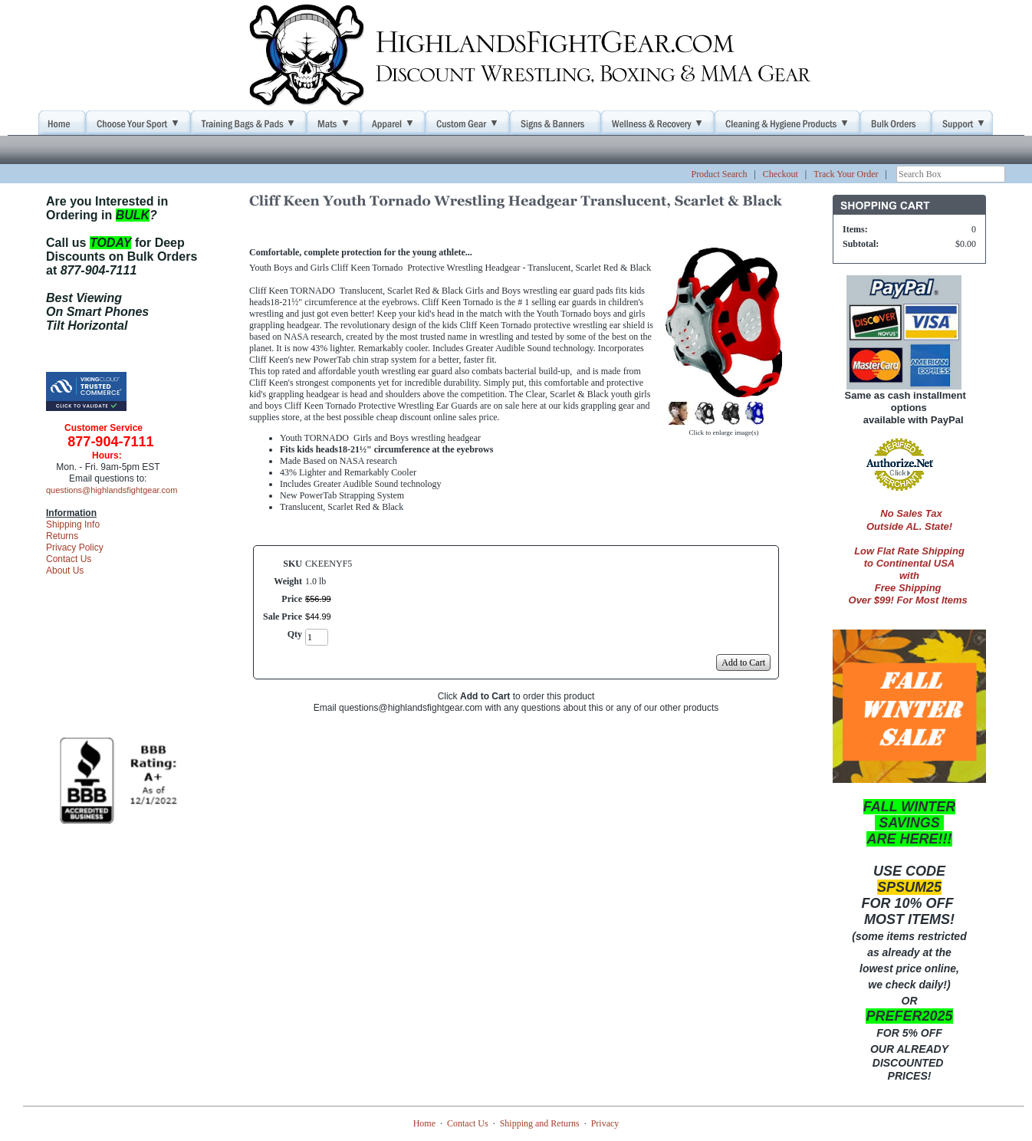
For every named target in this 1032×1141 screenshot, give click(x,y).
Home (424, 1123)
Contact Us (68, 559)
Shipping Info (73, 524)
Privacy (605, 1123)
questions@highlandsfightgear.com (111, 490)
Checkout (780, 174)
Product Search (719, 174)
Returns (62, 536)
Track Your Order (846, 174)
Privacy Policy (75, 547)
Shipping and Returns (540, 1123)
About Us (65, 570)
